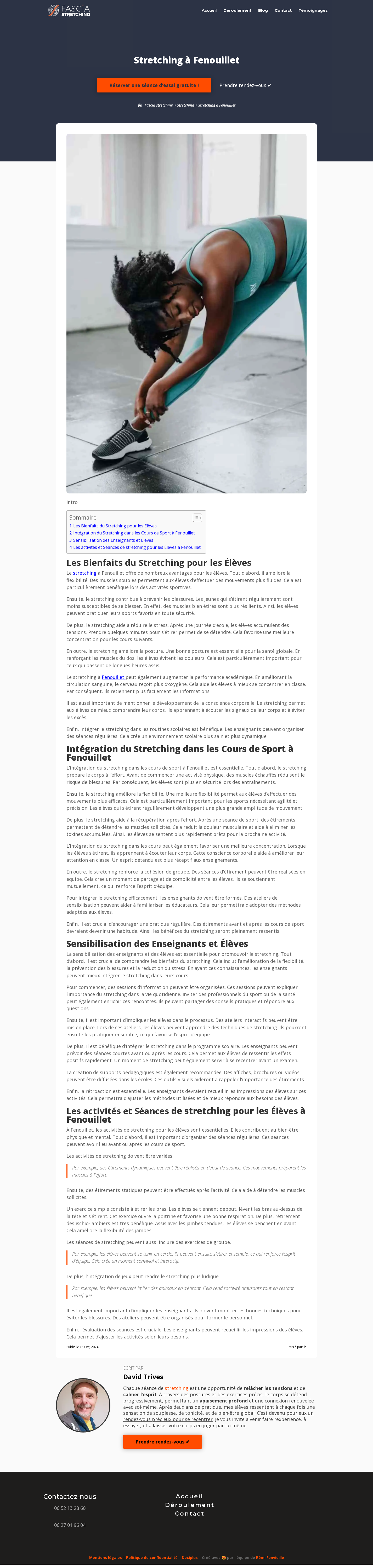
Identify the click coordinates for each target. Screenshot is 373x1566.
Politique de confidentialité (152, 1557)
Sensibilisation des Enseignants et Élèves (113, 540)
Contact (283, 11)
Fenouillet (114, 677)
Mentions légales (105, 1557)
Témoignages (313, 11)
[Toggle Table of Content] (195, 517)
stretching (85, 573)
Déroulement (237, 11)
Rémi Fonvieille (270, 1557)
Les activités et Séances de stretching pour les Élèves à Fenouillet (137, 547)
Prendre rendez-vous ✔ (245, 85)
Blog (263, 11)
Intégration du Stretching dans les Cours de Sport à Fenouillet (134, 533)
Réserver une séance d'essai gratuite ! (154, 85)
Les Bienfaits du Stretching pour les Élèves (115, 526)
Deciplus (190, 1557)
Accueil (209, 11)
